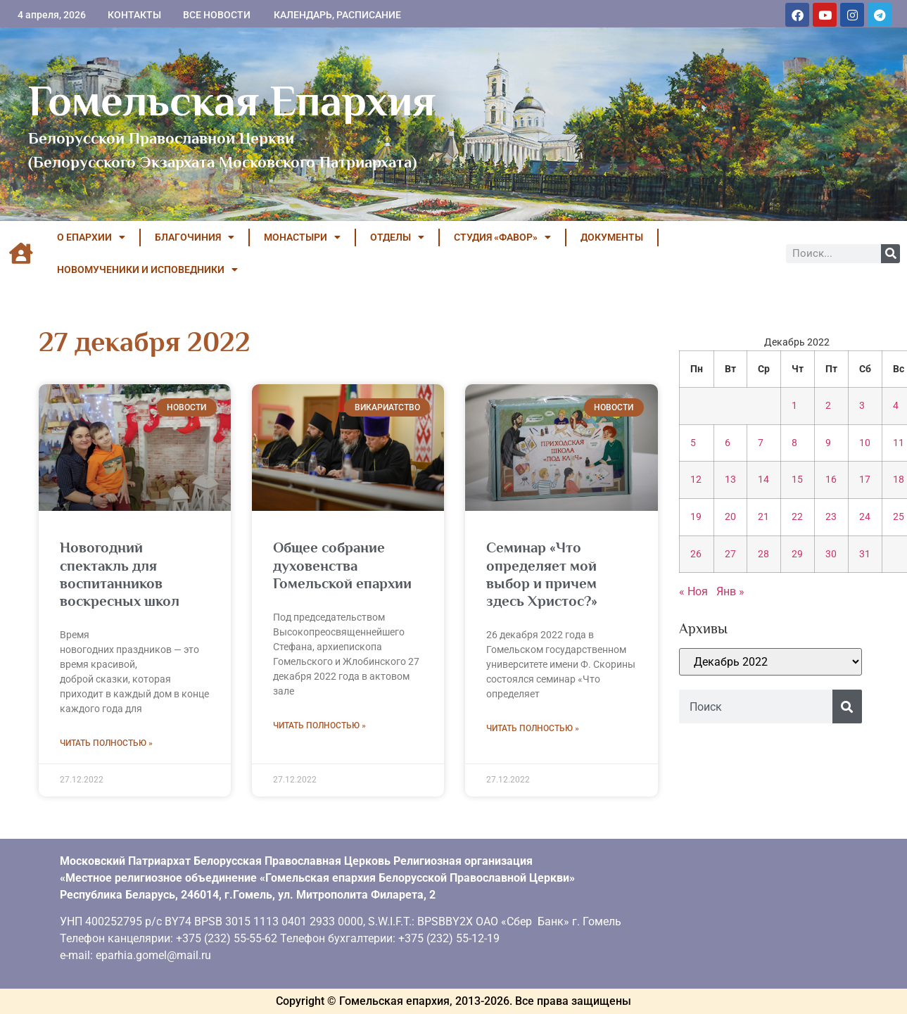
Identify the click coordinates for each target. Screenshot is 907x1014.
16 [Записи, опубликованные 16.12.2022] (831, 480)
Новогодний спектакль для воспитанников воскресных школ (119, 574)
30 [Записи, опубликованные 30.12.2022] (831, 554)
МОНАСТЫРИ (302, 237)
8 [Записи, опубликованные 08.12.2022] (794, 443)
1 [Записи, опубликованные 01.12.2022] (794, 406)
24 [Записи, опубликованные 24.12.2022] (864, 517)
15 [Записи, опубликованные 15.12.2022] (797, 480)
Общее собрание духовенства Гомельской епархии (342, 565)
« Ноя (693, 591)
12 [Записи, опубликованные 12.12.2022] (696, 480)
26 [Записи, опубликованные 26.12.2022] (696, 554)
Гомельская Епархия (232, 100)
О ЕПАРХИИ (91, 237)
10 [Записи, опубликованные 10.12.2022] (864, 443)
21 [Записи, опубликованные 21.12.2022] (763, 517)
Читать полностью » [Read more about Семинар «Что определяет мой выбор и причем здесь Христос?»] (532, 728)
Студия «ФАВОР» (502, 237)
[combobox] (755, 706)
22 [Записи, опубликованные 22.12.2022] (797, 517)
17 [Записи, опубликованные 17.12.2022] (864, 480)
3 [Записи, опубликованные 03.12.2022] (862, 406)
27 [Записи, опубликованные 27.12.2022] (730, 554)
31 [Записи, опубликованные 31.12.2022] (864, 554)
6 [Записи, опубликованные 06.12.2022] (727, 443)
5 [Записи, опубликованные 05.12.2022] (693, 443)
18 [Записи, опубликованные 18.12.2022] (898, 480)
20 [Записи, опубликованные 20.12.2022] (730, 517)
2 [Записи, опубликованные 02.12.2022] (828, 406)
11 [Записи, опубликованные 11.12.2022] (898, 443)
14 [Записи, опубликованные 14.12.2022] (763, 480)
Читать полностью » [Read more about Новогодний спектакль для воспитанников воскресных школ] (106, 743)
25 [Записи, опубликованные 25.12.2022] (898, 517)
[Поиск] (890, 253)
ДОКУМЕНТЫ (612, 237)
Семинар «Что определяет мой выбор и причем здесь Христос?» (541, 574)
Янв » (730, 591)
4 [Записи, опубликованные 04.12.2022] (896, 406)
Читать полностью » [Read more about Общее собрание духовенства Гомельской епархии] (319, 725)
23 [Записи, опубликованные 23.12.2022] (831, 517)
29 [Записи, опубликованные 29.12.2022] (797, 554)
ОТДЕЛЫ (397, 237)
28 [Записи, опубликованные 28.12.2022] (763, 554)
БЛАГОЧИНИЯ (194, 237)
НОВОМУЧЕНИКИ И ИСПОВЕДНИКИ (147, 269)
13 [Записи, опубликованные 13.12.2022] (730, 480)
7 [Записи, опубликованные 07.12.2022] (760, 443)
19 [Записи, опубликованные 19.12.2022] (696, 517)
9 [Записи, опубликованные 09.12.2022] (828, 443)
